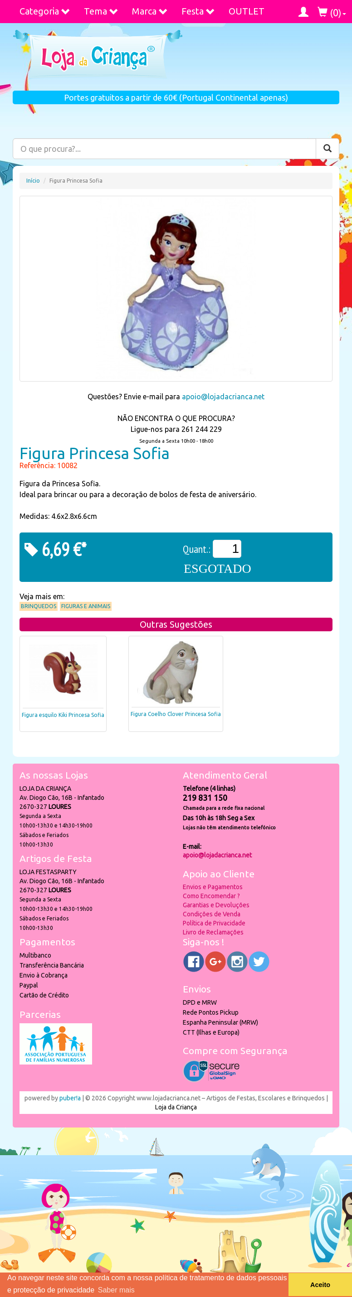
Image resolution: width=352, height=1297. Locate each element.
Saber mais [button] (116, 1290)
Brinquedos (38, 606)
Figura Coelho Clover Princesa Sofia (176, 714)
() (332, 12)
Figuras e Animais (85, 606)
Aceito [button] (320, 1284)
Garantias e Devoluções (216, 905)
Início (33, 181)
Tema (101, 11)
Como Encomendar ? (211, 896)
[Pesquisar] (327, 148)
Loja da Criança (176, 1107)
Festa (198, 11)
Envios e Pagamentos (213, 886)
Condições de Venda (211, 914)
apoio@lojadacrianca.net (223, 396)
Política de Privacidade (214, 923)
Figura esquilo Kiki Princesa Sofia (63, 715)
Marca (150, 11)
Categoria (45, 11)
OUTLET (246, 11)
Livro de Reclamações (213, 932)
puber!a (70, 1098)
